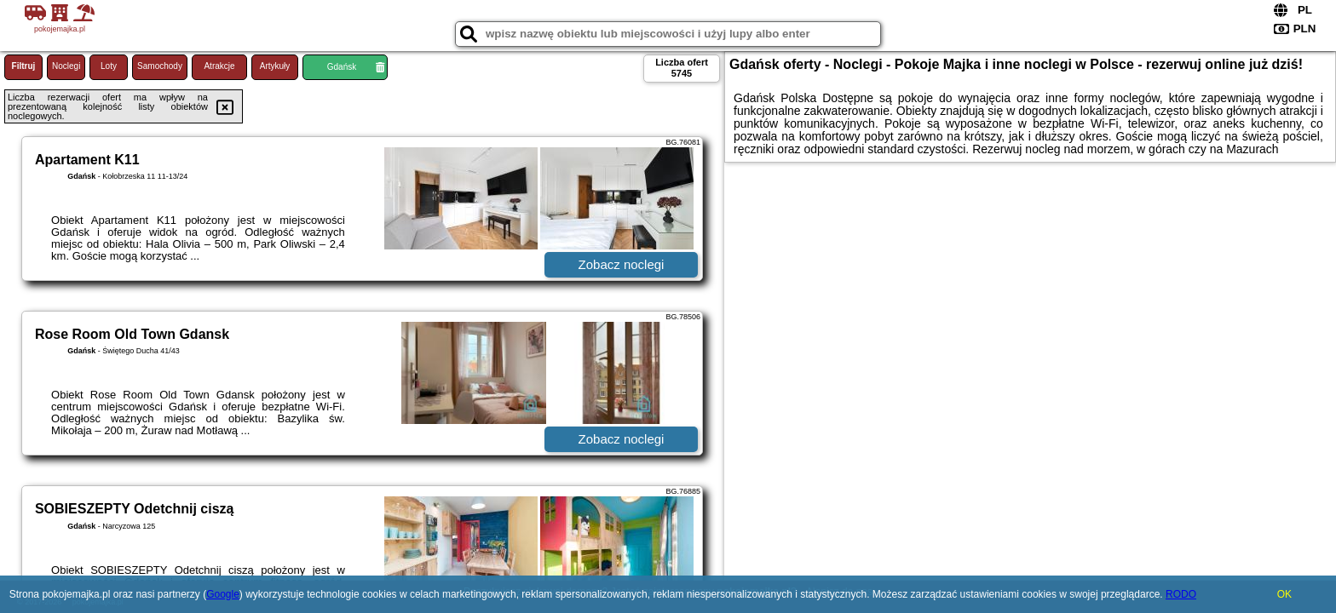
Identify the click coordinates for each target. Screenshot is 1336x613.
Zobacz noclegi (622, 264)
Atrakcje (219, 66)
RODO (1181, 594)
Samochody (159, 66)
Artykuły (275, 66)
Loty (109, 66)
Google (222, 594)
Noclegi (66, 66)
